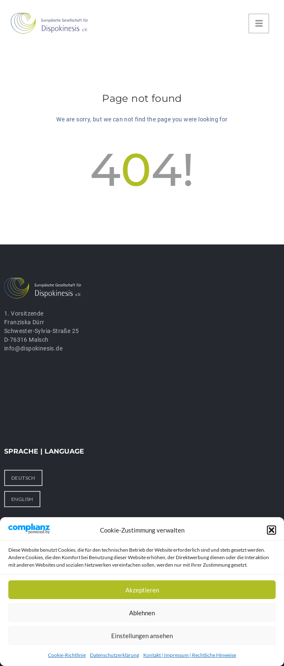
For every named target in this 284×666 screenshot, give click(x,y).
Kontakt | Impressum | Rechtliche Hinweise (189, 655)
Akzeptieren (142, 590)
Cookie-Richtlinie (67, 655)
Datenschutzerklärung (114, 655)
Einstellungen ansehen (142, 635)
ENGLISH (22, 499)
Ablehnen (142, 613)
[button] (271, 530)
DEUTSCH (23, 478)
